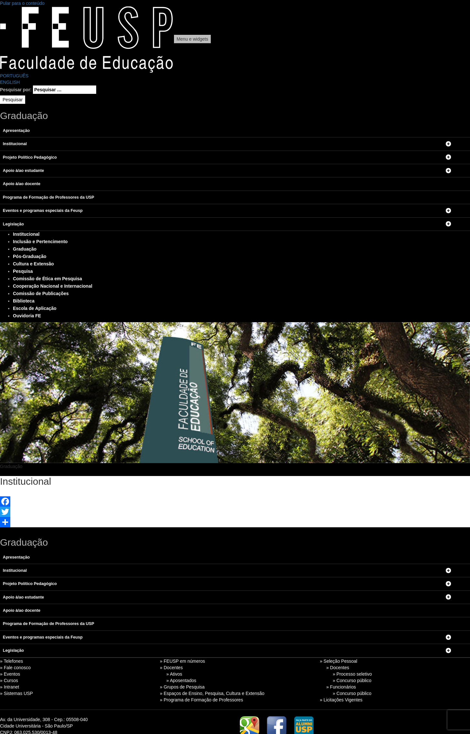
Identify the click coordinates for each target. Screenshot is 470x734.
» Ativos (174, 674)
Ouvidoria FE (27, 315)
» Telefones (11, 661)
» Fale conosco (15, 667)
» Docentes (171, 667)
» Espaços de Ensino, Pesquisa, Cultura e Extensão (212, 693)
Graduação (24, 249)
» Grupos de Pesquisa (182, 686)
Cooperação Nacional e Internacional (52, 286)
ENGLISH (10, 82)
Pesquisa (23, 271)
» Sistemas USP (16, 693)
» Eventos (10, 674)
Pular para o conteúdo (22, 3)
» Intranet (9, 686)
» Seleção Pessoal (338, 661)
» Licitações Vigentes (341, 699)
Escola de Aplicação (34, 308)
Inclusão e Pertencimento (40, 241)
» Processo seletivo (352, 674)
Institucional (26, 234)
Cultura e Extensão (33, 263)
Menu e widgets (192, 39)
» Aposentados (181, 680)
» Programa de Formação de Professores (201, 699)
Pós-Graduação (29, 256)
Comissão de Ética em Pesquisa (47, 278)
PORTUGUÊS (14, 75)
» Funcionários (341, 686)
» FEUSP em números (182, 661)
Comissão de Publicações (41, 293)
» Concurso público (352, 680)
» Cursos (9, 680)
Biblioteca (24, 300)
